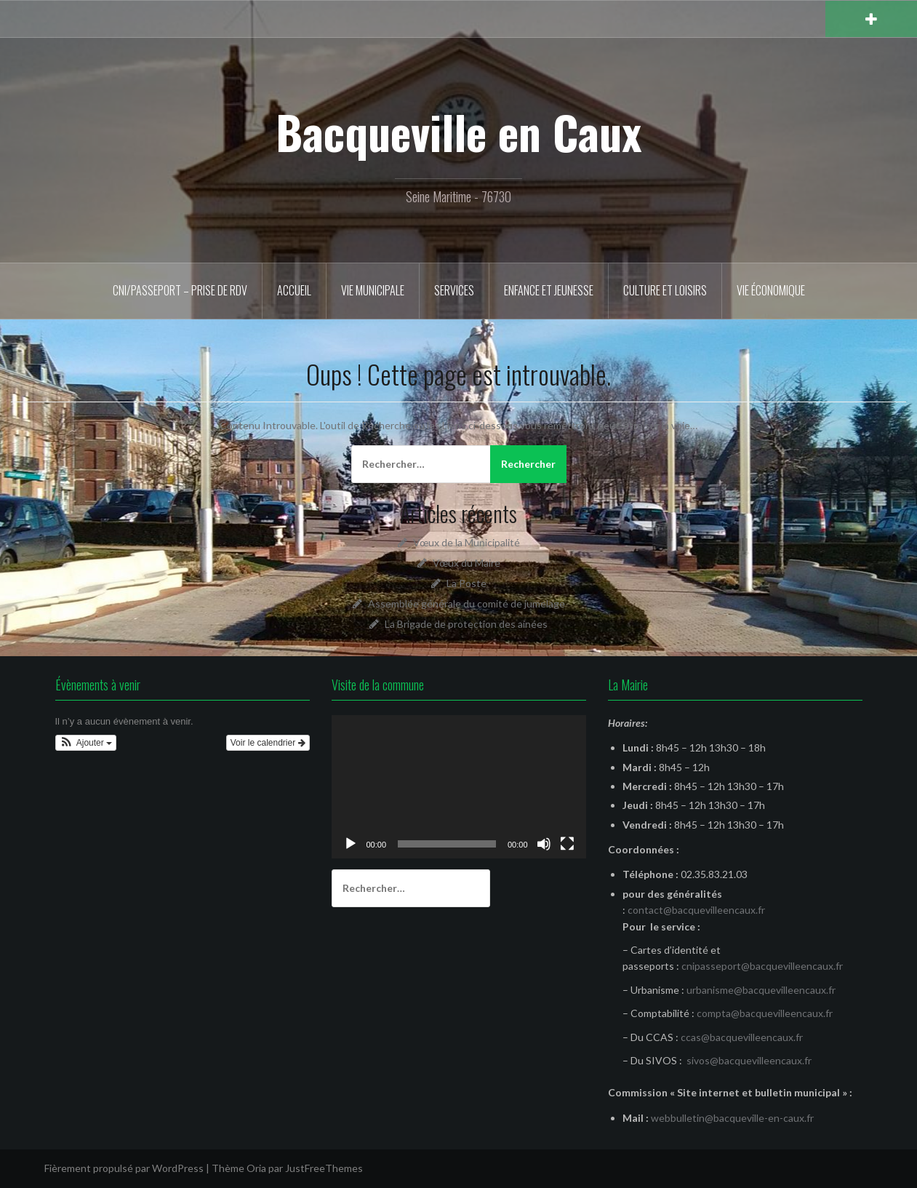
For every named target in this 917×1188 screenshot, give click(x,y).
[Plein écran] (567, 844)
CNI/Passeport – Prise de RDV (180, 290)
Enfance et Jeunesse (548, 290)
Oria (256, 1168)
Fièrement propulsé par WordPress (124, 1168)
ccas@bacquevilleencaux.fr (742, 1037)
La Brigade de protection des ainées (466, 624)
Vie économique (771, 290)
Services (454, 290)
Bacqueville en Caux (458, 131)
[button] (86, 742)
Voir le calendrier (268, 743)
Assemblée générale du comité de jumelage (466, 603)
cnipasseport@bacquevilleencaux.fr (762, 966)
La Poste (466, 583)
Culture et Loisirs (665, 290)
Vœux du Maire (466, 563)
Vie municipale (372, 290)
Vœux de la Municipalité (466, 542)
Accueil (294, 290)
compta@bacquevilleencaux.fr (765, 1013)
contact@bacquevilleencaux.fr (696, 910)
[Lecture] (350, 844)
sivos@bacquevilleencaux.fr (749, 1060)
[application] (459, 786)
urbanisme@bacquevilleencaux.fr (761, 990)
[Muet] (544, 844)
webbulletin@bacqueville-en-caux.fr (732, 1118)
